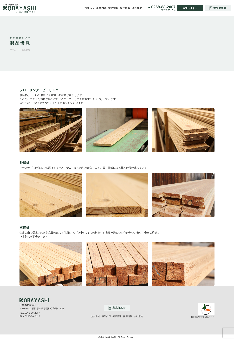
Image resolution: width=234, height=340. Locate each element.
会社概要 (137, 8)
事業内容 (101, 8)
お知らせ (89, 8)
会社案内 (138, 316)
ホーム (13, 50)
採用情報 (125, 8)
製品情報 (113, 8)
